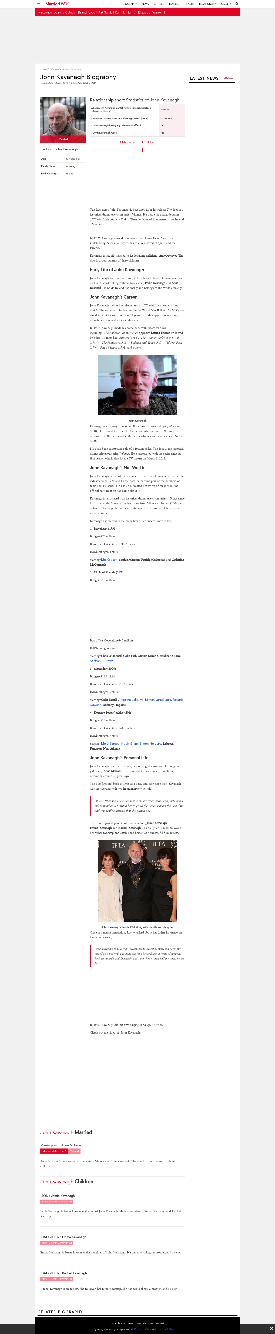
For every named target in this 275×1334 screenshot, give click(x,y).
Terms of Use (165, 1329)
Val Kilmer (147, 699)
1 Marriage (127, 142)
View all (228, 78)
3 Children (148, 142)
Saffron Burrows (101, 661)
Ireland (69, 173)
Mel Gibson (109, 559)
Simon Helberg (150, 743)
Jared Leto (163, 699)
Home (43, 69)
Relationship (207, 3)
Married (174, 3)
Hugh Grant (129, 743)
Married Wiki (57, 4)
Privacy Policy (142, 1329)
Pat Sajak (105, 12)
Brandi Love (86, 12)
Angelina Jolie (128, 699)
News (145, 3)
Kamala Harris (125, 12)
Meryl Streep (110, 743)
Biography (130, 3)
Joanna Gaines (64, 12)
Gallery (226, 3)
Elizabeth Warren (150, 12)
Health (189, 3)
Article (159, 3)
